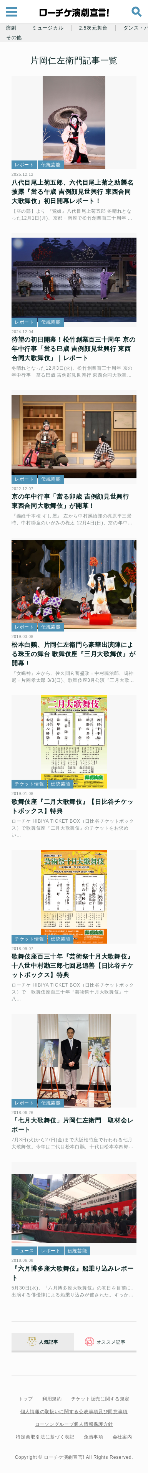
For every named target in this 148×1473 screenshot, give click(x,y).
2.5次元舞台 (93, 28)
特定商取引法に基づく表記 (45, 1437)
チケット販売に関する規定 (100, 1399)
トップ (25, 1399)
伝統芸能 (51, 164)
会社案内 (122, 1437)
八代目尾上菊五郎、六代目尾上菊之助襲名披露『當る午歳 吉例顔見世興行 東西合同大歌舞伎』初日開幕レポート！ (72, 191)
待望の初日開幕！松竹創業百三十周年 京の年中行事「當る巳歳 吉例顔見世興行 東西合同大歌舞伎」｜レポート (73, 348)
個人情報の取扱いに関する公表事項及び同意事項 (74, 1411)
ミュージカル (47, 28)
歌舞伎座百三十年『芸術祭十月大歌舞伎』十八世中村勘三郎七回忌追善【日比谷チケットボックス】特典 (72, 965)
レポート (24, 164)
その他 (14, 37)
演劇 (11, 28)
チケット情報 (29, 784)
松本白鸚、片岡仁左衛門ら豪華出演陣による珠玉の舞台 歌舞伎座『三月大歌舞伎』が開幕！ (73, 653)
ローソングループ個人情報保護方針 (74, 1424)
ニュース (24, 1250)
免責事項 (93, 1437)
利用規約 (52, 1399)
